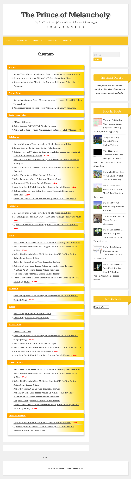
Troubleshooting (17, 415)
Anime (12, 67)
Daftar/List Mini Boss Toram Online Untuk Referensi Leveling (43, 266)
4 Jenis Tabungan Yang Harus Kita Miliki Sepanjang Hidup (42, 144)
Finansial (13, 206)
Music (12, 306)
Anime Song (15, 93)
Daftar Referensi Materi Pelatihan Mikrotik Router (38, 179)
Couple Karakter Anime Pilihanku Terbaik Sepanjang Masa (42, 78)
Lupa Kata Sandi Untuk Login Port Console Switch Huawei (42, 187)
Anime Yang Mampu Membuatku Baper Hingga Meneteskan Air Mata (47, 74)
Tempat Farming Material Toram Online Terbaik (37, 273)
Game (11, 235)
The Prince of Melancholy (65, 14)
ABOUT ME (67, 41)
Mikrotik (13, 288)
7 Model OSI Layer (22, 122)
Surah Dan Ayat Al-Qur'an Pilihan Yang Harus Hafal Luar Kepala (45, 198)
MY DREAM (37, 41)
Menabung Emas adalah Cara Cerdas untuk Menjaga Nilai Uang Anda (47, 216)
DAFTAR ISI (52, 41)
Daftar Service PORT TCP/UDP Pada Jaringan (35, 126)
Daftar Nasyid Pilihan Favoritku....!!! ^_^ (32, 313)
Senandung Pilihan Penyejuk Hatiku (31, 317)
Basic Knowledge (17, 115)
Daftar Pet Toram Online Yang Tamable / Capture (37, 262)
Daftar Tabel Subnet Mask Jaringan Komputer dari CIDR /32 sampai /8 (47, 130)
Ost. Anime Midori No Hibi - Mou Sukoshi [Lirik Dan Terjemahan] (45, 108)
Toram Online (16, 362)
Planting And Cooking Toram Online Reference (36, 270)
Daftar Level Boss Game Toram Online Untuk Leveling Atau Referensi (47, 242)
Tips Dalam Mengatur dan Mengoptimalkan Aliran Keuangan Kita (46, 224)
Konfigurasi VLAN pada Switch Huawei (33, 183)
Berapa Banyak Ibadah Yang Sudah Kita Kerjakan (37, 148)
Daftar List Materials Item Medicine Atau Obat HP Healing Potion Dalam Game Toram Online (108, 272)
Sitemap (46, 54)
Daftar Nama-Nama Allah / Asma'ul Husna (34, 175)
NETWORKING (21, 41)
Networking (15, 324)
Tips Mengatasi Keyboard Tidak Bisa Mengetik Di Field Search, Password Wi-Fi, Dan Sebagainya (108, 158)
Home (8, 41)
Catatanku (14, 137)
